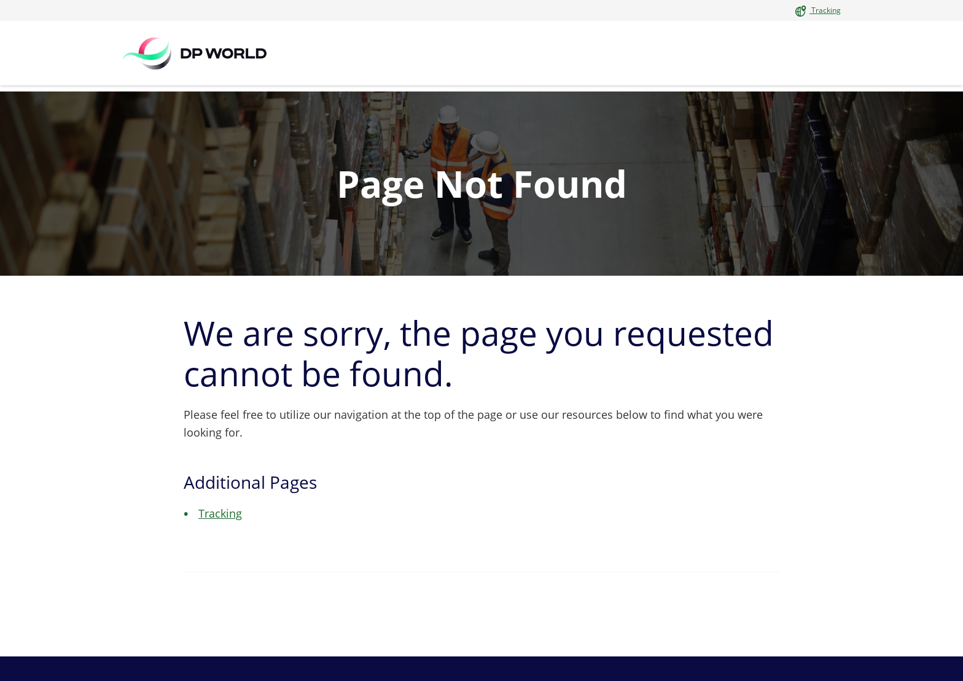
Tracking (825, 10)
